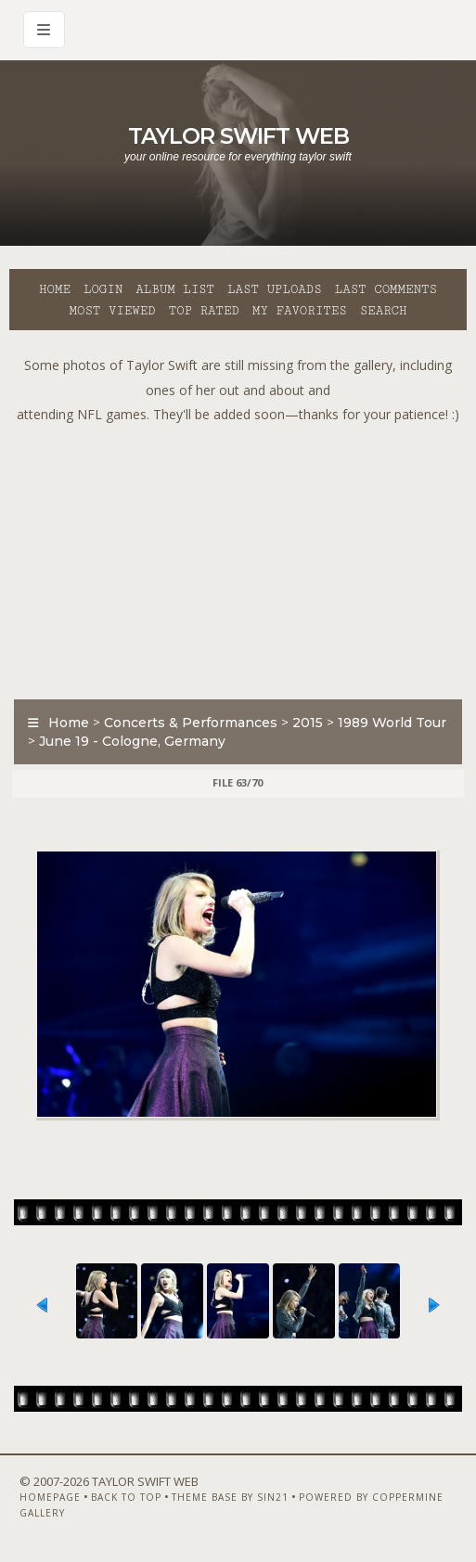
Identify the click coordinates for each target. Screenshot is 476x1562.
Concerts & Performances (190, 722)
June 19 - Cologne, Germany (132, 741)
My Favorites (299, 310)
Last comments (386, 289)
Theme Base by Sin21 (230, 1497)
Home (55, 289)
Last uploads (274, 289)
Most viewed (112, 310)
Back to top (126, 1497)
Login (103, 289)
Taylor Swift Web (238, 135)
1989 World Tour (392, 722)
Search (383, 310)
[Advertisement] (242, 557)
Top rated (204, 310)
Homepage (50, 1497)
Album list (174, 289)
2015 (307, 722)
